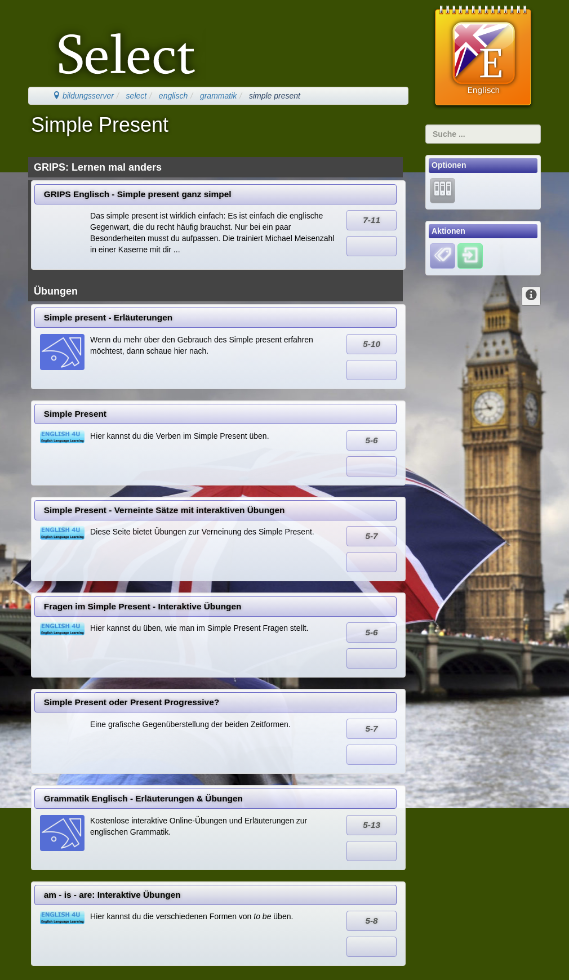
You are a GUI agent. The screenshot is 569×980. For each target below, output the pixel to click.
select (136, 95)
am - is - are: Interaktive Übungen (112, 894)
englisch (173, 95)
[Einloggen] (470, 255)
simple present (274, 95)
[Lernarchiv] (442, 189)
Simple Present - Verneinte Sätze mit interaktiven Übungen (164, 510)
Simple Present (75, 413)
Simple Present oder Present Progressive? (131, 702)
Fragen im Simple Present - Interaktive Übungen (143, 606)
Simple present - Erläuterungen (108, 317)
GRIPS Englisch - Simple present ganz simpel (138, 194)
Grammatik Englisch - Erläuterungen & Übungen (143, 798)
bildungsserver (83, 95)
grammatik (218, 95)
